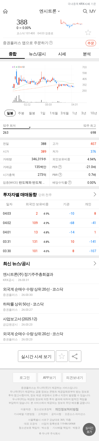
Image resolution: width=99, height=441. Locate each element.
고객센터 (43, 414)
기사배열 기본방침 (24, 414)
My (93, 11)
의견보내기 (74, 378)
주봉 (21, 113)
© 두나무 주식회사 (49, 433)
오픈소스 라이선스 (75, 414)
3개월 (65, 113)
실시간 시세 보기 (36, 356)
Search (85, 11)
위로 (89, 429)
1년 (74, 113)
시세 (62, 53)
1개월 (54, 113)
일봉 (10, 113)
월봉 (32, 113)
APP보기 (49, 378)
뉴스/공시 (37, 53)
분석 (87, 53)
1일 (42, 113)
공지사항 (56, 414)
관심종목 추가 (88, 32)
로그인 (25, 378)
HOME (5, 11)
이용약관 (26, 409)
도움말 (60, 167)
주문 (90, 43)
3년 (83, 113)
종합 (12, 53)
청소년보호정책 (43, 409)
